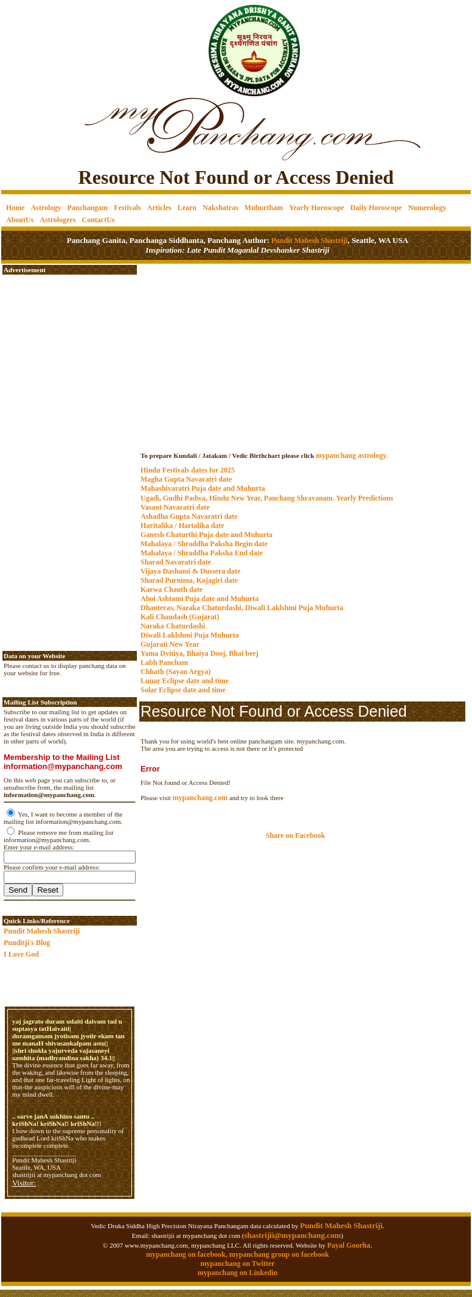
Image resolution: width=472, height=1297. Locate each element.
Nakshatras (220, 207)
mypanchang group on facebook (279, 1254)
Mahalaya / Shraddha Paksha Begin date (204, 544)
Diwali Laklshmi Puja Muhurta (190, 635)
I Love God (21, 954)
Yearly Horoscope (316, 207)
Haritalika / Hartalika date (182, 525)
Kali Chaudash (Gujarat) (180, 617)
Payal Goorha (348, 1245)
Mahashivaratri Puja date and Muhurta (203, 488)
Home (15, 207)
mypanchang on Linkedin (237, 1272)
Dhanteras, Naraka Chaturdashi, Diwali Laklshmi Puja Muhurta (242, 607)
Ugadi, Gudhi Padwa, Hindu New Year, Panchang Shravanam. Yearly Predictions (267, 498)
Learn (187, 207)
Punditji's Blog (27, 942)
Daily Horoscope (376, 207)
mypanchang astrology (351, 455)
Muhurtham (264, 207)
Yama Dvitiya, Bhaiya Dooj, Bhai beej (200, 653)
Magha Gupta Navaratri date (186, 479)
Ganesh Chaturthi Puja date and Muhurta (206, 534)
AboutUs (19, 220)
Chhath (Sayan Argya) (175, 671)
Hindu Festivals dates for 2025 (188, 470)
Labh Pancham (164, 662)
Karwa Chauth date (172, 589)
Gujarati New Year (170, 644)
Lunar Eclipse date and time (185, 681)
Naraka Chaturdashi (173, 626)
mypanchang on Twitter (237, 1263)
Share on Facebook (295, 835)
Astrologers (57, 220)
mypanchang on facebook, (187, 1254)
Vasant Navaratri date (175, 507)
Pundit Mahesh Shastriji (308, 240)
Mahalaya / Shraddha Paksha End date (202, 553)
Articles (159, 207)
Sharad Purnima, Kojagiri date (189, 580)
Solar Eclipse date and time (183, 690)
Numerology (427, 207)
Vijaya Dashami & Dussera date (190, 571)
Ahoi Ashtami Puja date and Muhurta (200, 598)
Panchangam (87, 207)
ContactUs (98, 220)
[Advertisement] (43, 43)
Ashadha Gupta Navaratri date (189, 516)
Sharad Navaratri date (176, 562)
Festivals (127, 207)
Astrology (46, 207)
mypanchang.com (302, 443)
